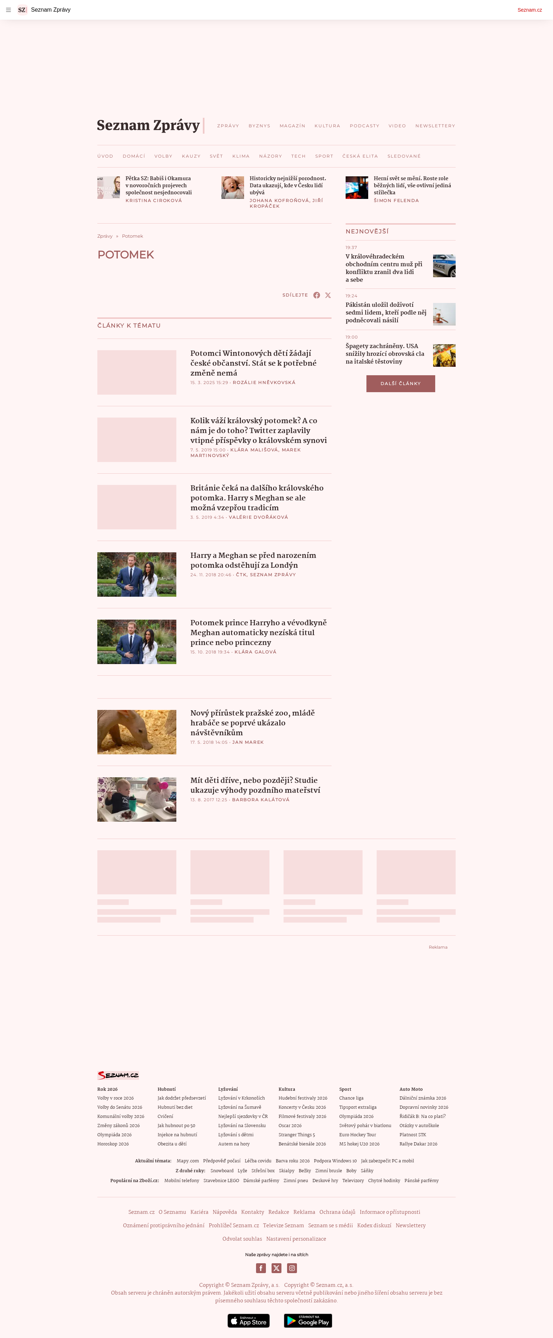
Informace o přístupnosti (390, 1212)
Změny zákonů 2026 (118, 1125)
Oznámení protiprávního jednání (164, 1225)
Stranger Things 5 (297, 1134)
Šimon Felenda (396, 200)
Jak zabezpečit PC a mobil (387, 1160)
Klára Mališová (254, 449)
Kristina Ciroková (154, 200)
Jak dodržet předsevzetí (182, 1098)
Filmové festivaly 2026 (302, 1116)
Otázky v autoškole (419, 1125)
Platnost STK (413, 1134)
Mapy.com (188, 1160)
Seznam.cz (530, 10)
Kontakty (252, 1212)
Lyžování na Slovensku (242, 1125)
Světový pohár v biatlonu (365, 1125)
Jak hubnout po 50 (176, 1125)
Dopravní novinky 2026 (424, 1107)
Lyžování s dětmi (236, 1134)
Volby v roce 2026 (115, 1098)
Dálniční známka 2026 (423, 1098)
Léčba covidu (258, 1160)
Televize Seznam (283, 1225)
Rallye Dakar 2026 (418, 1144)
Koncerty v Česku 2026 (302, 1107)
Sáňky (367, 1170)
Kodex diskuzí (374, 1225)
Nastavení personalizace (296, 1239)
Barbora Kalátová (261, 799)
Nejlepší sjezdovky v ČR (243, 1116)
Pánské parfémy (422, 1180)
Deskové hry (325, 1180)
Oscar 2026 (290, 1125)
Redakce (278, 1212)
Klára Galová (256, 651)
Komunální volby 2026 (120, 1116)
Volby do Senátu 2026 (119, 1107)
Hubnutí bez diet (175, 1107)
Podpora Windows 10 (335, 1160)
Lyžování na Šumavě (239, 1107)
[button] (108, 187)
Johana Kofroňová (279, 200)
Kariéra (199, 1212)
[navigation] (8, 10)
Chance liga (351, 1098)
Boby (351, 1170)
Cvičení (165, 1116)
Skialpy (286, 1170)
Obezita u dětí (172, 1144)
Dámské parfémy (261, 1180)
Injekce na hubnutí (177, 1134)
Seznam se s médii (330, 1225)
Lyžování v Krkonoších (241, 1098)
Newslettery (411, 1225)
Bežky (305, 1170)
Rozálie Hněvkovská (264, 382)
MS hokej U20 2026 (359, 1144)
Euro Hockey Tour (357, 1134)
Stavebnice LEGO (221, 1180)
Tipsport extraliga (358, 1107)
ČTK (241, 574)
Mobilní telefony (181, 1180)
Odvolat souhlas (242, 1239)
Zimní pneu (296, 1180)
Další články (401, 383)
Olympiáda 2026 (114, 1134)
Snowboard (222, 1170)
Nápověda (225, 1212)
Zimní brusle (328, 1170)
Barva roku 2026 (293, 1160)
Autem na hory (234, 1144)
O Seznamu (172, 1212)
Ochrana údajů (338, 1212)
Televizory (353, 1180)
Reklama (304, 1212)
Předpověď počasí (222, 1160)
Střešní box (263, 1170)
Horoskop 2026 (113, 1144)
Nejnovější (367, 231)
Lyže (242, 1170)
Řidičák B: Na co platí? (423, 1116)
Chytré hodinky (384, 1180)
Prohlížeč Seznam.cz (234, 1225)
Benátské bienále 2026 (302, 1144)
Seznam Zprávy (273, 574)
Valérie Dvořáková (258, 516)
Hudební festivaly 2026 (303, 1098)
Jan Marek (248, 741)
